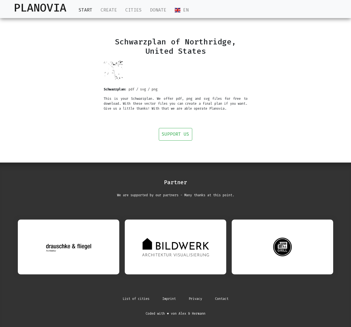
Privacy (195, 299)
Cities (133, 10)
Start (85, 10)
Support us (175, 134)
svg (143, 89)
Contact (221, 299)
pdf (131, 89)
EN (182, 10)
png (154, 89)
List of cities (136, 299)
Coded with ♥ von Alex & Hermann (175, 313)
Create (109, 10)
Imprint (169, 299)
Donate (158, 10)
